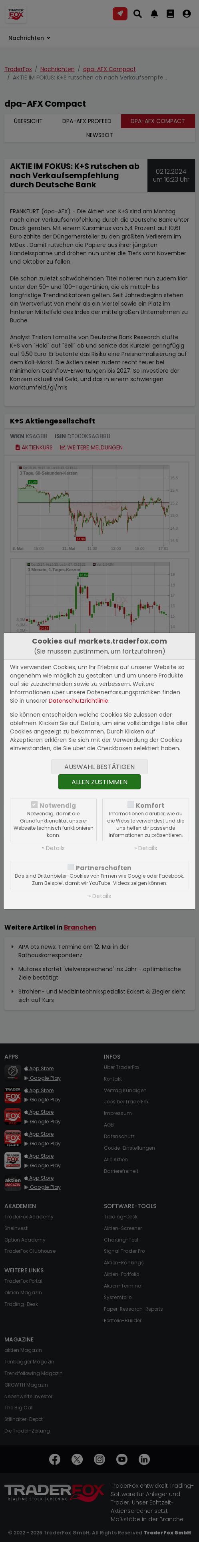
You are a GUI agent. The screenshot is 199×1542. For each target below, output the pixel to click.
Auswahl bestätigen (99, 766)
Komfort (150, 805)
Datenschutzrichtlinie (78, 701)
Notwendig (58, 805)
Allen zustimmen (99, 782)
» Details (53, 848)
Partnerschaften (103, 868)
